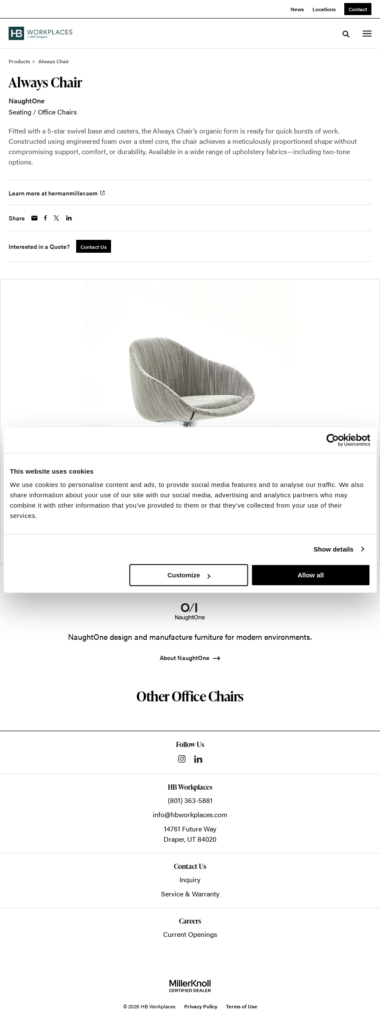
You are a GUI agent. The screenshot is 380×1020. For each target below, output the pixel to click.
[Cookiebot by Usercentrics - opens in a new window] (332, 440)
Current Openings (190, 934)
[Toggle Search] (346, 34)
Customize (188, 575)
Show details (334, 549)
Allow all (310, 575)
